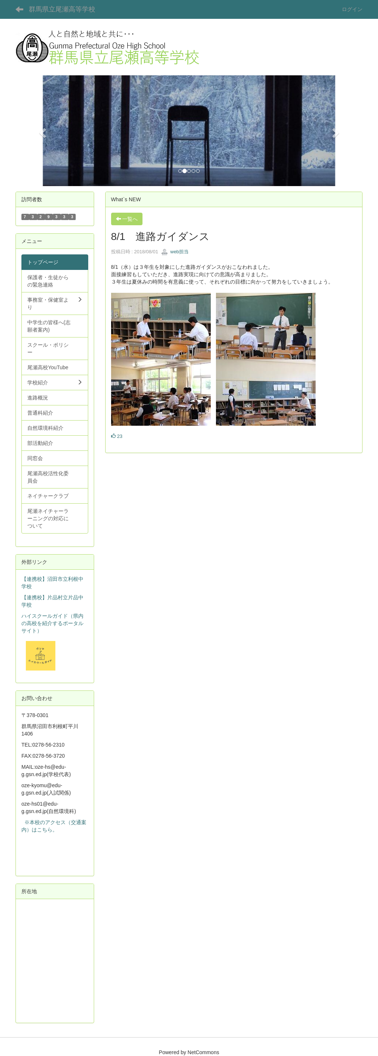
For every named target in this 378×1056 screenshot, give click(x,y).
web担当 (175, 251)
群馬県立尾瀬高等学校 (62, 9)
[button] (42, 130)
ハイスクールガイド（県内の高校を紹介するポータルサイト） (52, 623)
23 (117, 436)
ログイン (352, 9)
